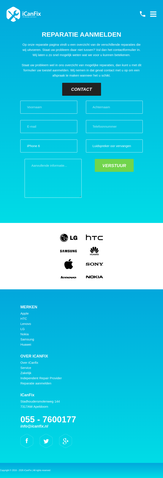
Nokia (24, 334)
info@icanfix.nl (34, 426)
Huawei (25, 344)
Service (25, 368)
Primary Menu (153, 14)
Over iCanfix (29, 362)
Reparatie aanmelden (35, 383)
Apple (24, 313)
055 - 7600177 (142, 14)
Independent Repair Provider (41, 378)
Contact (81, 89)
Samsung (27, 339)
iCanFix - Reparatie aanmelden (23, 14)
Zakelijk (25, 373)
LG (22, 329)
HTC (23, 318)
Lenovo (25, 324)
